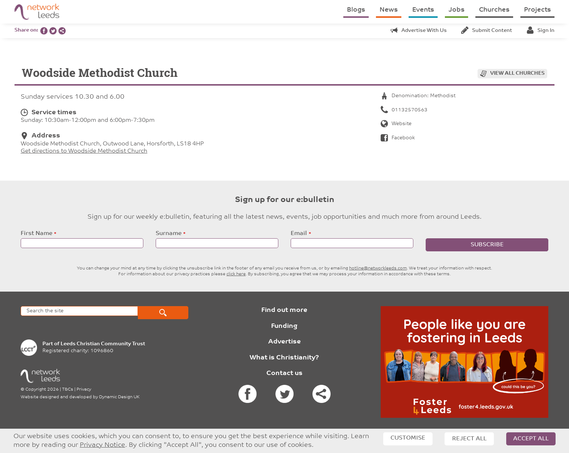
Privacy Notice (102, 445)
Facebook (398, 138)
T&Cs (67, 389)
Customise (407, 438)
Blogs (356, 10)
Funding (284, 326)
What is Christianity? (284, 357)
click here (236, 274)
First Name (36, 233)
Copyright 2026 (42, 389)
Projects (537, 10)
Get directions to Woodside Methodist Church (84, 151)
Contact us (284, 373)
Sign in (540, 30)
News (389, 10)
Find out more (284, 310)
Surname (168, 233)
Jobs (456, 10)
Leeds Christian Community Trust (103, 344)
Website (396, 124)
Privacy (84, 389)
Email (299, 233)
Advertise (284, 341)
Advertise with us (418, 30)
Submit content (486, 30)
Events (423, 10)
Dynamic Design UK (119, 397)
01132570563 (404, 110)
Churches (494, 10)
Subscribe (487, 245)
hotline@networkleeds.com (378, 268)
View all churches (517, 73)
